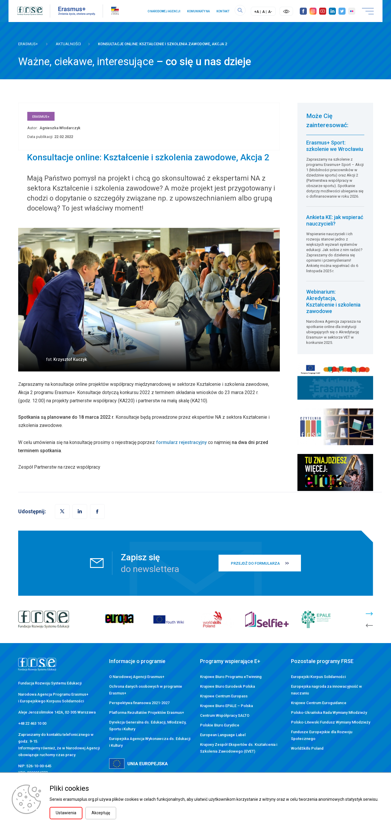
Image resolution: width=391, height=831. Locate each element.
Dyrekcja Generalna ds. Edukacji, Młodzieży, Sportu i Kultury (147, 725)
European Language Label (223, 735)
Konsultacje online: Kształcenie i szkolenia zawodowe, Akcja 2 (162, 44)
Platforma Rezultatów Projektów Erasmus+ (146, 712)
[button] (97, 511)
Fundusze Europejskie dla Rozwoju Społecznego (321, 735)
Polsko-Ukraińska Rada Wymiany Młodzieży (329, 712)
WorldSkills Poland (307, 748)
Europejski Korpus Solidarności (318, 676)
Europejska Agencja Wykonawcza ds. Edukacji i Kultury (149, 742)
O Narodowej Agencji (163, 11)
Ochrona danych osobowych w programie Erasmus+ (145, 689)
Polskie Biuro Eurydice (219, 725)
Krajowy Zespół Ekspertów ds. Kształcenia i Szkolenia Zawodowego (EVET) (238, 747)
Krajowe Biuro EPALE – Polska (226, 706)
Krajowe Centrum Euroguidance (318, 703)
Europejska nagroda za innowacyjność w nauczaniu (326, 689)
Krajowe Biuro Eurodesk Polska (227, 686)
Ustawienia (66, 812)
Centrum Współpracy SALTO (224, 715)
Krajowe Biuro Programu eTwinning (231, 676)
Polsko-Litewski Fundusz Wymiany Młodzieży (330, 722)
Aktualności (68, 44)
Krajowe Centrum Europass (224, 696)
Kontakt (222, 11)
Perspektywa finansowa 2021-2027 (139, 703)
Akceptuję (101, 812)
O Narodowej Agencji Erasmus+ (136, 676)
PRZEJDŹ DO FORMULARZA (255, 563)
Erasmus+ (28, 44)
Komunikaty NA (198, 11)
